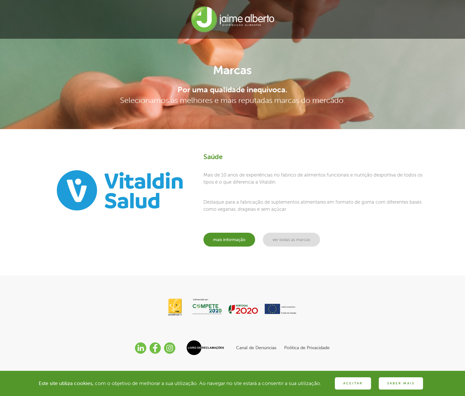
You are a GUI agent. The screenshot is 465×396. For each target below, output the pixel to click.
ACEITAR (353, 383)
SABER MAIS (401, 383)
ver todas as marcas (291, 239)
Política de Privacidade (307, 347)
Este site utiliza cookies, (66, 383)
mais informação (229, 239)
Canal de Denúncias (256, 347)
